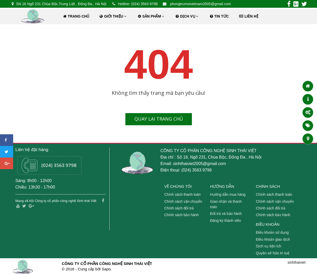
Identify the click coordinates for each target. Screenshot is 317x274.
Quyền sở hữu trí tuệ (272, 253)
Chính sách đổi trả (179, 208)
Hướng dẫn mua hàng (228, 194)
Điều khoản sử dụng (272, 232)
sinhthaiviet (296, 262)
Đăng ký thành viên (225, 220)
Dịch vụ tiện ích (268, 246)
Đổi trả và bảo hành (226, 214)
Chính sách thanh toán (182, 194)
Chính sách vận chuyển (183, 201)
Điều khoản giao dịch (273, 239)
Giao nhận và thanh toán (226, 204)
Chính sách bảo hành (181, 215)
